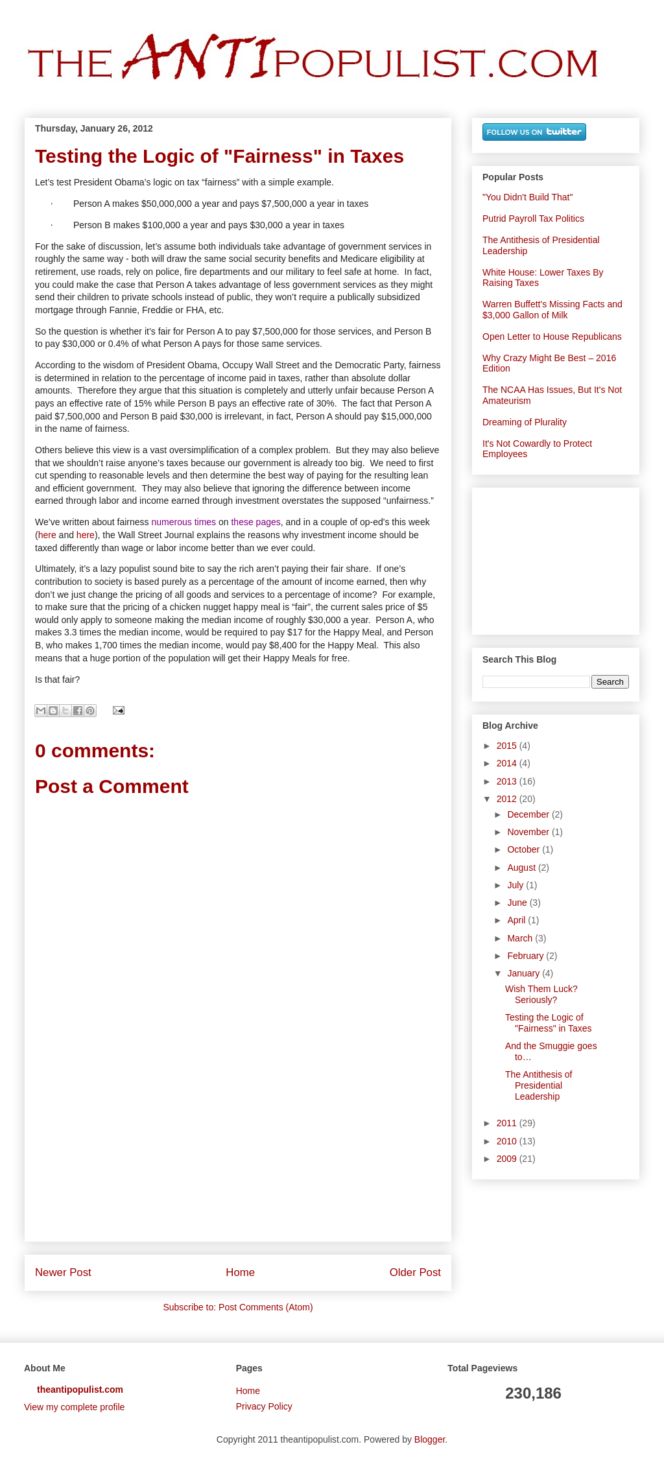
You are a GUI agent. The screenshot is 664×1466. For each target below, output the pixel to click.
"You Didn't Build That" (527, 197)
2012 (508, 799)
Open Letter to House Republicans (552, 336)
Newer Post (63, 1272)
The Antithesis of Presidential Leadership (539, 1085)
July (516, 885)
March (521, 938)
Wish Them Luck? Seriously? (541, 994)
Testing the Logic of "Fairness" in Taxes (548, 1023)
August (522, 867)
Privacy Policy (264, 1406)
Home (240, 1272)
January (524, 973)
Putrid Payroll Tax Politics (533, 218)
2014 (508, 763)
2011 (508, 1123)
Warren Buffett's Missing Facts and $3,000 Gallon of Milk (552, 309)
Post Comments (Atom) (266, 1307)
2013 (508, 781)
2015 (508, 745)
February (526, 956)
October (524, 849)
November (529, 832)
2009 (508, 1158)
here (47, 535)
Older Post (415, 1272)
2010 (508, 1141)
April (517, 920)
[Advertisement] (238, 1166)
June (518, 902)
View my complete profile (74, 1407)
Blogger (429, 1439)
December (529, 814)
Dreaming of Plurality (524, 422)
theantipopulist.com (80, 1389)
